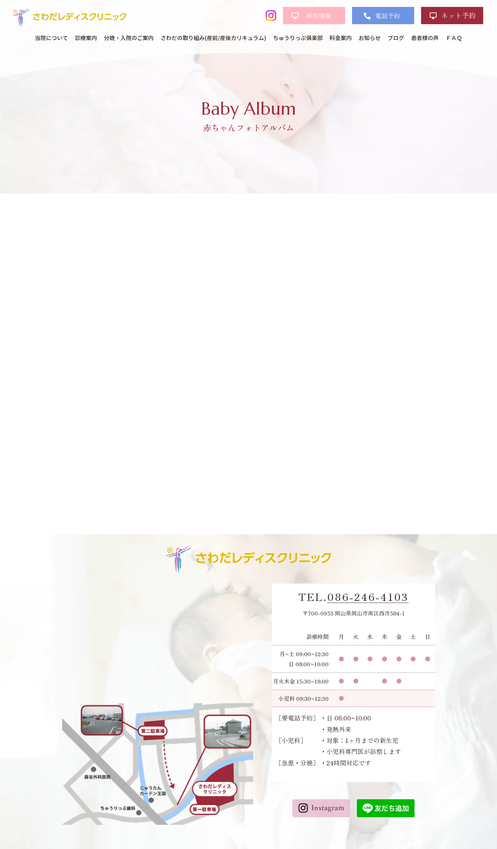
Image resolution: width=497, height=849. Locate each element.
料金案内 (341, 38)
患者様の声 (425, 38)
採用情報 (318, 15)
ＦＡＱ (454, 38)
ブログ (396, 38)
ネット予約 (458, 15)
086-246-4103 (368, 597)
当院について (51, 38)
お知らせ (370, 38)
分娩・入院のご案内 (129, 38)
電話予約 (387, 15)
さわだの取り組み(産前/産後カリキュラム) (213, 38)
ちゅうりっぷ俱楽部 (298, 38)
